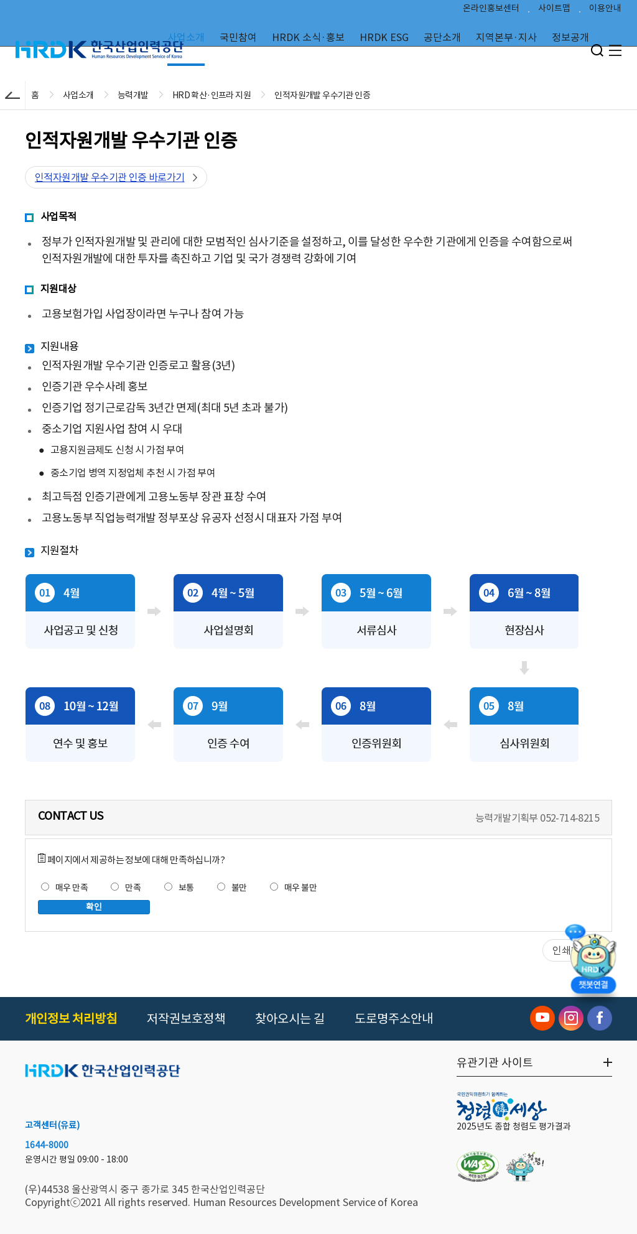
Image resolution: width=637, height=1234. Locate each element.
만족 (126, 887)
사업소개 (186, 37)
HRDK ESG (384, 37)
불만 (232, 887)
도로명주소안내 (394, 1019)
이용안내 (605, 10)
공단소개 (442, 37)
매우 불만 (293, 887)
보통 (179, 887)
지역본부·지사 (506, 37)
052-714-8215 (569, 818)
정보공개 (570, 37)
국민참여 (238, 37)
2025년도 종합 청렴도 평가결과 (514, 1126)
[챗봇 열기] (593, 967)
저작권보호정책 (186, 1019)
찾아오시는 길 (290, 1019)
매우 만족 (64, 887)
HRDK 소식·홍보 (308, 37)
